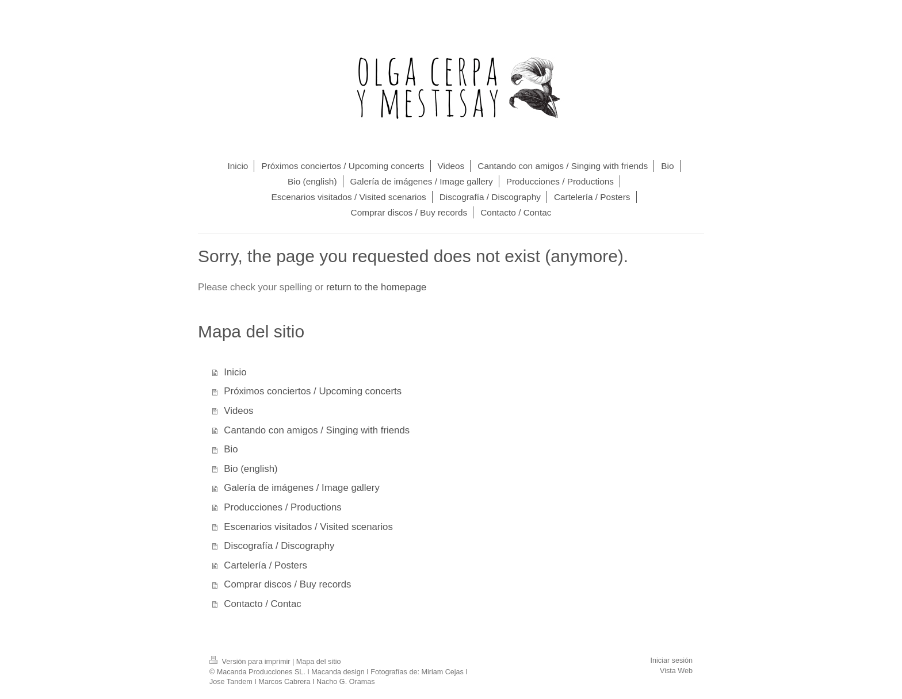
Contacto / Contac (262, 603)
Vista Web (676, 671)
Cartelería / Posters (265, 565)
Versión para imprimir (250, 662)
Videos (238, 410)
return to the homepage (376, 287)
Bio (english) (250, 468)
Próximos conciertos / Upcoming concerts (313, 391)
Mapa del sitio (318, 662)
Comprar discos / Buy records (287, 584)
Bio (231, 449)
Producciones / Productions (282, 507)
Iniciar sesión (672, 660)
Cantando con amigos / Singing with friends (317, 430)
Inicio (235, 372)
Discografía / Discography (279, 545)
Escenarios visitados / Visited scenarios (308, 526)
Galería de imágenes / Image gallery (302, 487)
